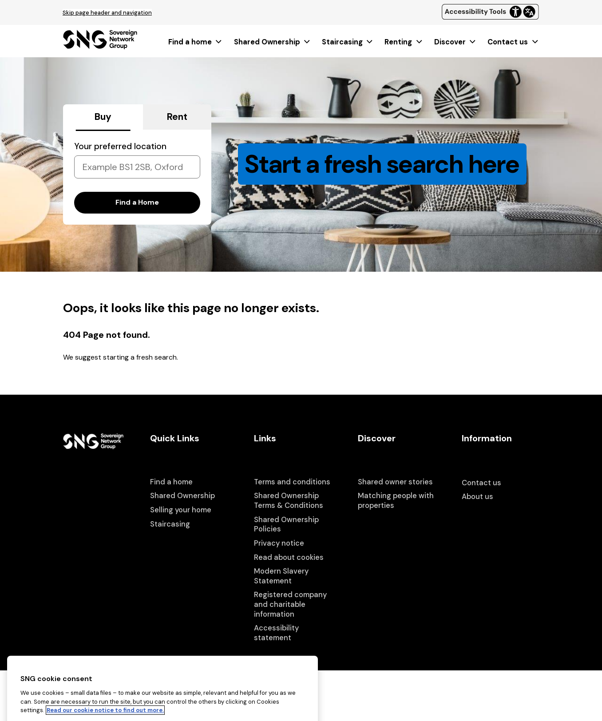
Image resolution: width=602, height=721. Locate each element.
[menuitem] (195, 42)
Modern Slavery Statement (281, 576)
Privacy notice (279, 543)
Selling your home (180, 510)
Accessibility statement (276, 632)
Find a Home (137, 202)
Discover (455, 42)
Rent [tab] (177, 117)
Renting (403, 42)
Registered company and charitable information (290, 604)
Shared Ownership (272, 42)
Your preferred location (120, 146)
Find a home (195, 42)
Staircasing (348, 42)
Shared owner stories (395, 482)
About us (477, 496)
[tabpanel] (137, 177)
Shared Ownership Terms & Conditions (288, 500)
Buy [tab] (103, 117)
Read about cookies (289, 557)
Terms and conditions (292, 482)
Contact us (513, 42)
